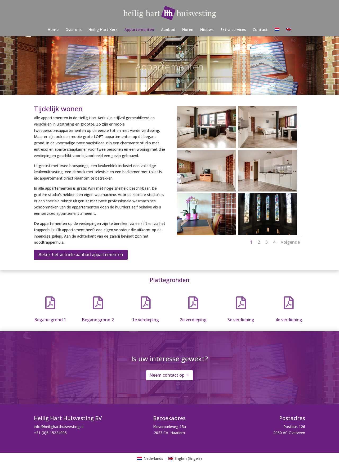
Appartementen (139, 30)
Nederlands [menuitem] (153, 458)
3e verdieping (241, 320)
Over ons (73, 30)
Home (53, 30)
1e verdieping (145, 320)
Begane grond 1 (50, 320)
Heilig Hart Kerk (103, 30)
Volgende (290, 242)
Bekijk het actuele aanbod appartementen (80, 254)
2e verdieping (193, 320)
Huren (187, 30)
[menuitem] (277, 32)
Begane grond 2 (98, 320)
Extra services (233, 30)
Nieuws (206, 30)
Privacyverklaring (169, 442)
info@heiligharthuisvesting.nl (58, 426)
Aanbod (168, 30)
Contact (260, 30)
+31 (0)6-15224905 (50, 432)
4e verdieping (288, 320)
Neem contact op (166, 375)
